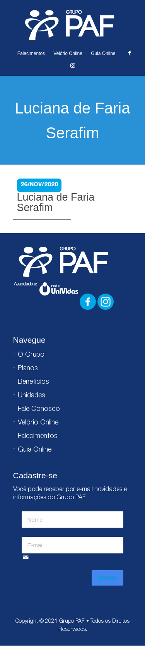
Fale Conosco (39, 409)
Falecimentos (31, 53)
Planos (28, 368)
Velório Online (67, 53)
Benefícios (33, 382)
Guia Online (103, 53)
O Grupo (31, 355)
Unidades (31, 395)
